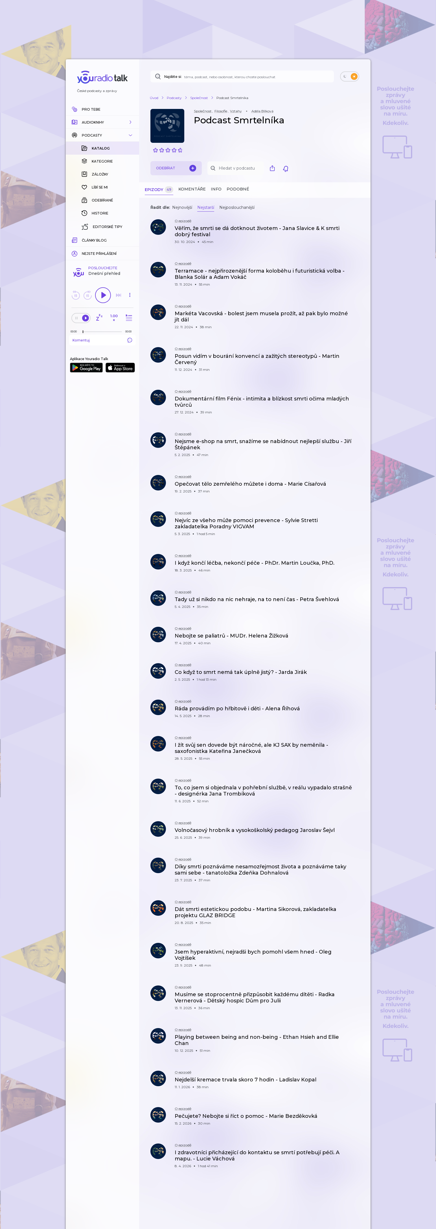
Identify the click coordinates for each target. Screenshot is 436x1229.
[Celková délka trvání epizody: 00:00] (129, 239)
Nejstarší (205, 207)
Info (216, 189)
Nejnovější (182, 207)
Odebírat (176, 168)
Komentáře (192, 189)
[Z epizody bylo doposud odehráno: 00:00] (75, 239)
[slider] (83, 240)
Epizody (159, 190)
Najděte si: (173, 77)
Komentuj (102, 248)
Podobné (238, 189)
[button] (102, 122)
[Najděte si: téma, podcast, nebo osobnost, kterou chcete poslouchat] (242, 76)
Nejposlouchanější (237, 207)
